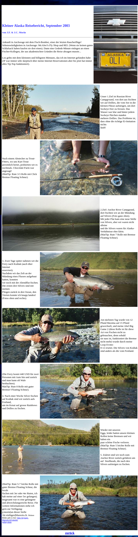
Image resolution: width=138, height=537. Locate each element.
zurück (69, 533)
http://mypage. (22, 518)
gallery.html (7, 522)
